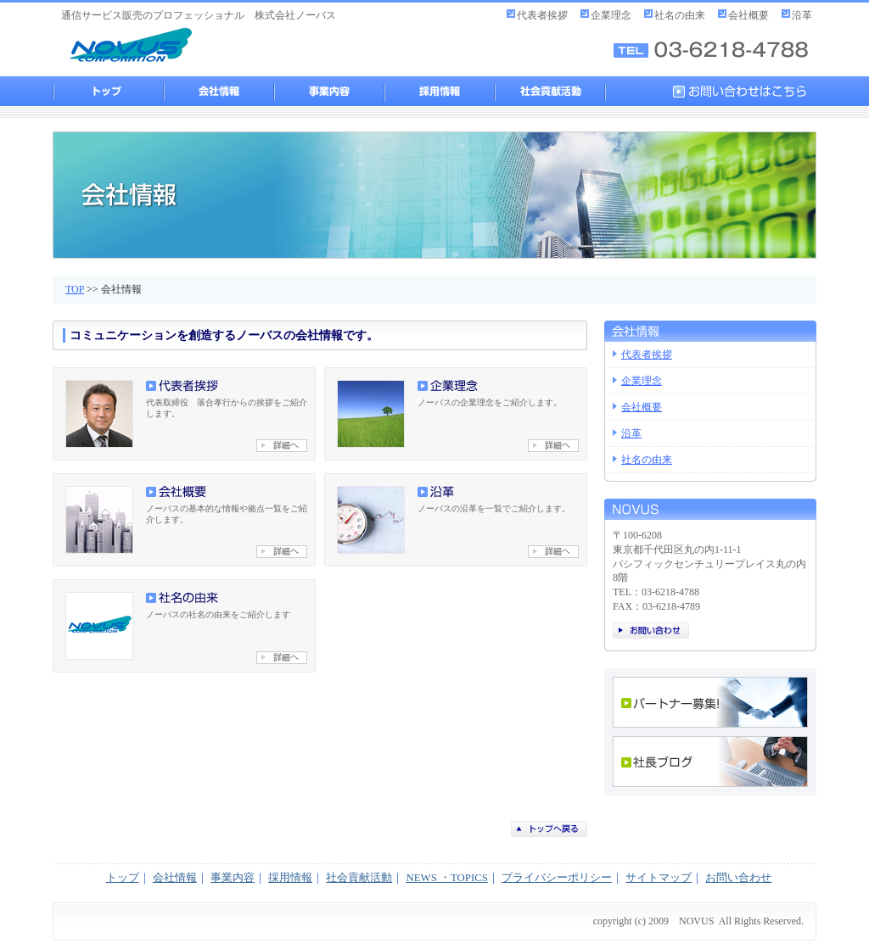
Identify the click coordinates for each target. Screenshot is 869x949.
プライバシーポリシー (557, 878)
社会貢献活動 (549, 91)
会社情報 (218, 91)
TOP (74, 289)
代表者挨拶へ (281, 445)
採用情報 (439, 91)
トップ (108, 91)
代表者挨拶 (542, 15)
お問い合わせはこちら (744, 91)
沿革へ (553, 551)
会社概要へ (281, 551)
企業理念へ (553, 445)
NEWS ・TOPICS (447, 878)
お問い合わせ (651, 630)
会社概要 (748, 15)
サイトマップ (658, 878)
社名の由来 (679, 15)
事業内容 (328, 91)
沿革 (802, 15)
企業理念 (611, 15)
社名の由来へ (281, 657)
